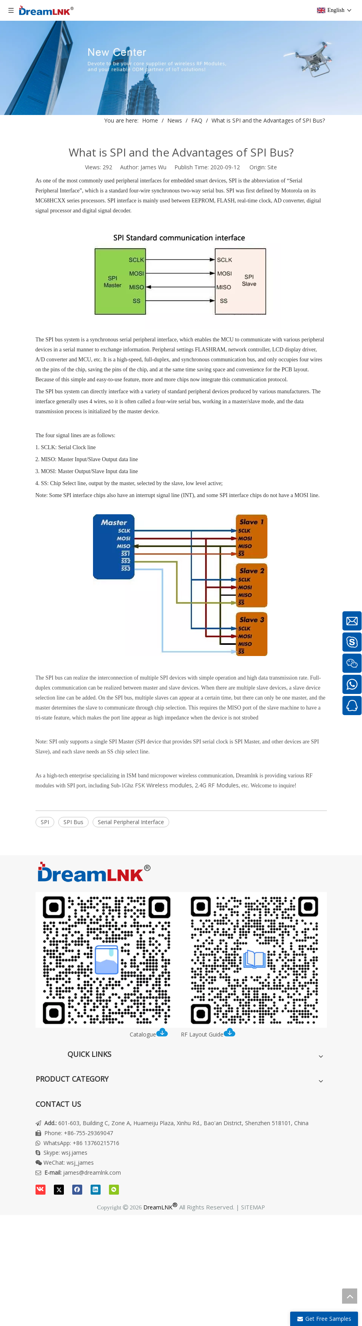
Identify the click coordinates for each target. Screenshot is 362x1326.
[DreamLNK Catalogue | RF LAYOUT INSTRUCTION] (181, 960)
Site (272, 167)
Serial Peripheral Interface (131, 822)
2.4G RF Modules (217, 785)
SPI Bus (73, 822)
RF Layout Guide (208, 1034)
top (349, 1296)
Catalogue (151, 1034)
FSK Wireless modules (163, 785)
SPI (45, 822)
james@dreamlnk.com (92, 1172)
